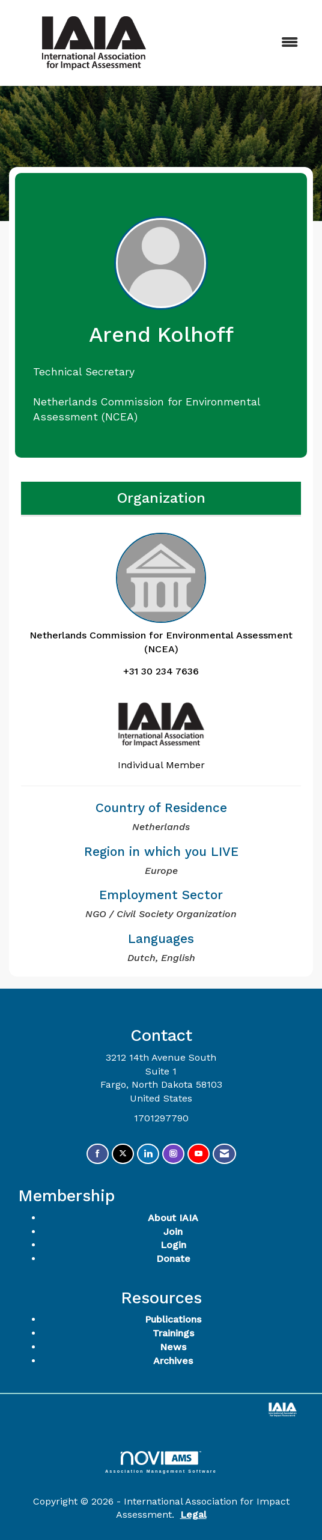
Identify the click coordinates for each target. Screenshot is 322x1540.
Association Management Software (161, 1462)
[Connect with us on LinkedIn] (148, 1154)
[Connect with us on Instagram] (173, 1154)
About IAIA (173, 1217)
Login (173, 1244)
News (173, 1347)
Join (173, 1231)
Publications (173, 1319)
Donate (173, 1258)
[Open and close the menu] (244, 43)
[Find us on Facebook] (98, 1154)
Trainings (173, 1333)
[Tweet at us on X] (123, 1154)
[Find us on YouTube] (198, 1154)
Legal (193, 1514)
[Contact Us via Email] (224, 1154)
